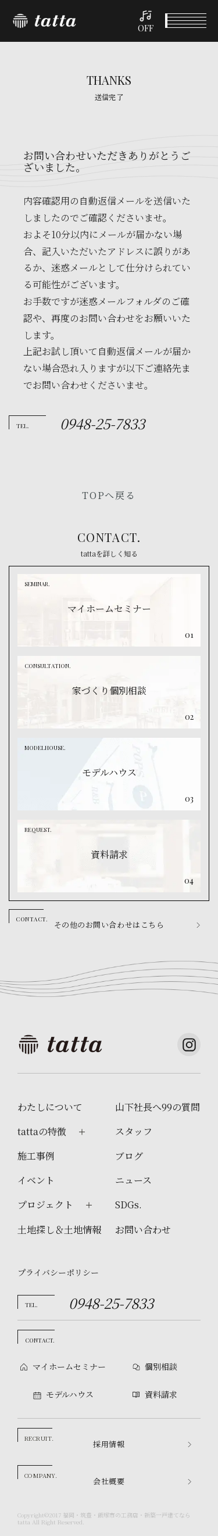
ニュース (133, 1180)
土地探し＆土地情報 (59, 1230)
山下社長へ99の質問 (157, 1107)
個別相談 (82, 1523)
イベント (27, 1523)
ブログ (129, 1156)
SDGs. (128, 1205)
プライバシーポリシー (58, 1272)
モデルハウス (136, 1523)
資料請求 (190, 1523)
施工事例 (36, 1156)
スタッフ (133, 1131)
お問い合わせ (143, 1230)
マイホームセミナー (69, 1366)
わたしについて (50, 1107)
